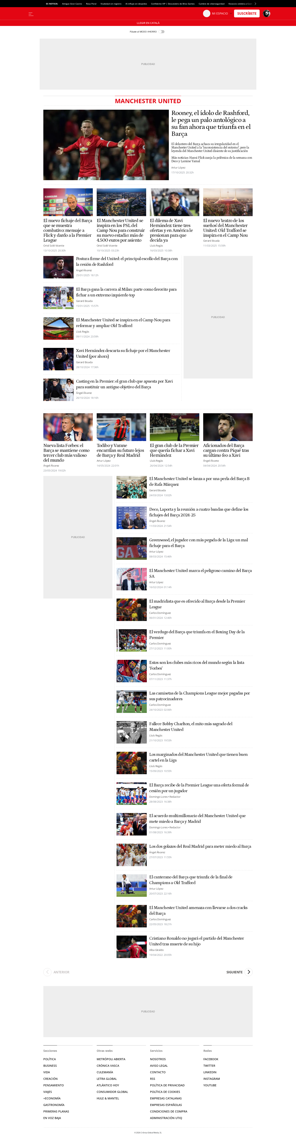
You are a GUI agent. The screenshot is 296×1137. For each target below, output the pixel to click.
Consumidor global (112, 1092)
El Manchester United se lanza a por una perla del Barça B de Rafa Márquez (199, 481)
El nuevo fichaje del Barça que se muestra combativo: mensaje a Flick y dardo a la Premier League (67, 230)
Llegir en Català (148, 23)
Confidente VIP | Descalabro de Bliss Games (173, 3)
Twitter (209, 1066)
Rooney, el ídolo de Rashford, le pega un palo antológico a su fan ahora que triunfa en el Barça (210, 123)
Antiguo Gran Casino (72, 3)
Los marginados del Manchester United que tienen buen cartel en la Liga (198, 757)
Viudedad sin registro (111, 3)
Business (50, 1066)
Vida (46, 1072)
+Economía (52, 1098)
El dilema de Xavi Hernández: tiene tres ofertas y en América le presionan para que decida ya (171, 230)
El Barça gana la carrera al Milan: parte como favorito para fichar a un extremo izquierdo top (126, 292)
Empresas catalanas (166, 1098)
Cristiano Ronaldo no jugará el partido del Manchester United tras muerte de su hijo (196, 941)
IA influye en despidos (136, 3)
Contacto (158, 1072)
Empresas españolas (166, 1105)
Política (49, 1059)
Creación (50, 1079)
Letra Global (107, 1079)
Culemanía (105, 1072)
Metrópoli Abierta (111, 1059)
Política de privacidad (167, 1085)
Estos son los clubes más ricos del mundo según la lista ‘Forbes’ (196, 665)
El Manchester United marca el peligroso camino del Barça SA (200, 573)
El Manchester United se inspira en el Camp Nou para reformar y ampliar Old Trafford (123, 323)
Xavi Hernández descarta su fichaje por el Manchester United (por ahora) (123, 353)
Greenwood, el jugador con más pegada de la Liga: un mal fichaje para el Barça (198, 543)
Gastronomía (53, 1105)
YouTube (209, 1085)
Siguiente (239, 972)
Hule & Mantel (108, 1098)
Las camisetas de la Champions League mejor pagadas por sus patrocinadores (199, 696)
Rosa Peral (91, 3)
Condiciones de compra (168, 1111)
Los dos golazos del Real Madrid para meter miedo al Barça (200, 846)
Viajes (47, 1092)
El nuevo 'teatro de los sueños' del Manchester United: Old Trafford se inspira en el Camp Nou (225, 228)
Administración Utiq (166, 1118)
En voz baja (52, 1118)
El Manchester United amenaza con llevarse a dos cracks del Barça (198, 910)
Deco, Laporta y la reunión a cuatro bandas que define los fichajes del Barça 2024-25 (198, 512)
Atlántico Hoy (108, 1085)
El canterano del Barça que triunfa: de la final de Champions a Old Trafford (190, 880)
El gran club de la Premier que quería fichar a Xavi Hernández (174, 450)
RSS (152, 1079)
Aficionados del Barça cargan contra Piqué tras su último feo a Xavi (226, 450)
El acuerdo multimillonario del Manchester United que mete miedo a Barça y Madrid (197, 818)
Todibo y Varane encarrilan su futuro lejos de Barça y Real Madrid (120, 450)
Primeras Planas (56, 1111)
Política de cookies (165, 1092)
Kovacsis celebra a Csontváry (243, 3)
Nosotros (158, 1059)
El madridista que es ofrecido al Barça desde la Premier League (197, 604)
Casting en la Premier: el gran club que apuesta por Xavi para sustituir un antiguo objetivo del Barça (124, 384)
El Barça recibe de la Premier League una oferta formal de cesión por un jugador (199, 788)
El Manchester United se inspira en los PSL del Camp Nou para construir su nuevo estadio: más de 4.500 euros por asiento (121, 230)
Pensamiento (53, 1085)
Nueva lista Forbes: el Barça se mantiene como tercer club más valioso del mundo (66, 453)
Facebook (210, 1059)
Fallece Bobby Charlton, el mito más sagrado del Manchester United (190, 727)
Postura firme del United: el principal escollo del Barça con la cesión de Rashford (127, 261)
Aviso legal (159, 1066)
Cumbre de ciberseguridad (211, 3)
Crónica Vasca (108, 1066)
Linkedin (209, 1072)
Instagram (211, 1079)
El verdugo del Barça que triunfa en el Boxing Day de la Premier (196, 635)
